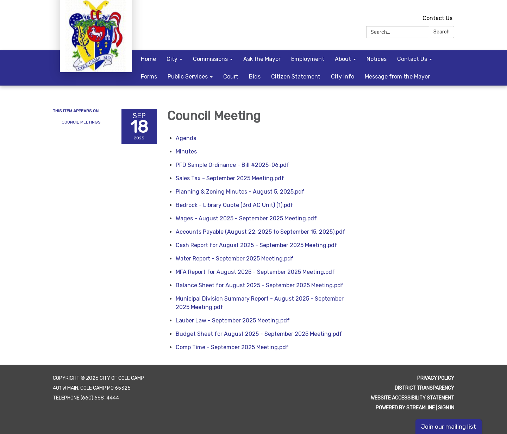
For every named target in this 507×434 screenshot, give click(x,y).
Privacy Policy (435, 378)
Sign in (446, 408)
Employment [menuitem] (307, 59)
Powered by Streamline (405, 408)
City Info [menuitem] (342, 76)
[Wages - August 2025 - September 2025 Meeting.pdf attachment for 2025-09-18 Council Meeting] (246, 218)
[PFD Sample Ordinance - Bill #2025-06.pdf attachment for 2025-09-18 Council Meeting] (232, 165)
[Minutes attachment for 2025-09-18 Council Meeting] (186, 151)
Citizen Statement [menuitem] (295, 76)
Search (441, 32)
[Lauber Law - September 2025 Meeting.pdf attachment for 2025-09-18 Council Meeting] (233, 320)
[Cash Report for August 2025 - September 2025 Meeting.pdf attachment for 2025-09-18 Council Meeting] (256, 245)
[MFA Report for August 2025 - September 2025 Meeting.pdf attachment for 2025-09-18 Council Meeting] (255, 272)
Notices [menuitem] (377, 59)
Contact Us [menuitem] (412, 59)
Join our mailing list (448, 426)
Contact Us (437, 18)
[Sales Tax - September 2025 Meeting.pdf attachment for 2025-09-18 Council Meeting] (230, 178)
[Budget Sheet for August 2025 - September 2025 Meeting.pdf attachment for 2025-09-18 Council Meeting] (259, 334)
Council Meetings (81, 122)
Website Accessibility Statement (412, 398)
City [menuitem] (172, 59)
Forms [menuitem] (149, 76)
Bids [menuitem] (255, 76)
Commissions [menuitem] (210, 59)
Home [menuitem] (148, 59)
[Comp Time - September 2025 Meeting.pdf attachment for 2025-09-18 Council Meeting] (232, 347)
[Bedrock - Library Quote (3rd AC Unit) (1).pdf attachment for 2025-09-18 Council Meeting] (234, 205)
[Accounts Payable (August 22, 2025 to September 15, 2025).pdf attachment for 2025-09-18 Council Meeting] (260, 231)
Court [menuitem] (230, 76)
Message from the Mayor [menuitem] (397, 76)
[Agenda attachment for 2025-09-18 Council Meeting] (186, 138)
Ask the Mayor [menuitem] (262, 59)
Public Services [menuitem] (188, 76)
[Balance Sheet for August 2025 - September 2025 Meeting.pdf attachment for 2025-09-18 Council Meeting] (260, 285)
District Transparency (424, 388)
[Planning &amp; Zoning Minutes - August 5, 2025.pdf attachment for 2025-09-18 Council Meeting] (240, 191)
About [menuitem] (343, 59)
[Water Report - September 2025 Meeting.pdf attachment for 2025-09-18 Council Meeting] (235, 258)
